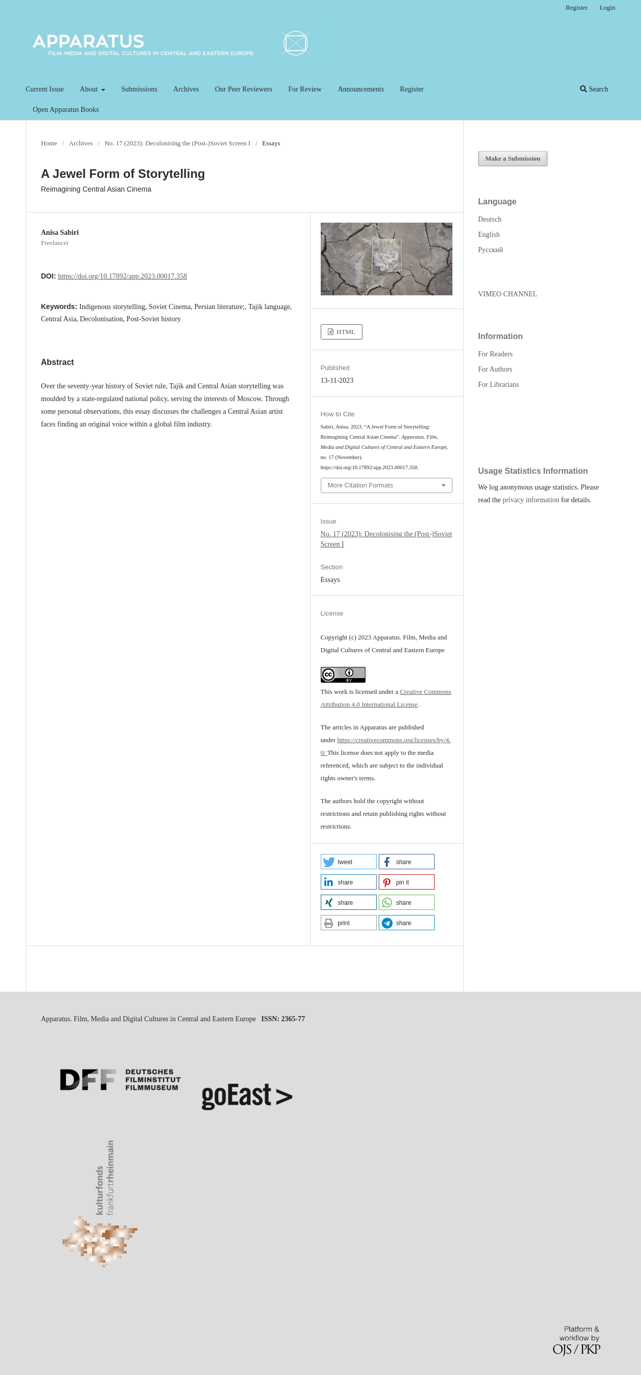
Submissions (139, 89)
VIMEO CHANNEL (507, 294)
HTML (345, 331)
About (90, 89)
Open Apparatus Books (66, 109)
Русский (490, 250)
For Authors (495, 369)
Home (49, 143)
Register (412, 89)
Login (607, 7)
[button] (349, 861)
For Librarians (498, 384)
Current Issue (45, 89)
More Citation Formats (360, 485)
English (489, 234)
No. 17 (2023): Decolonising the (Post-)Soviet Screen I (178, 143)
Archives (186, 89)
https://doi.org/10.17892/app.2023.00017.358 (122, 276)
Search (594, 89)
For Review (305, 89)
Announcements (361, 89)
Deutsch (490, 219)
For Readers (495, 354)
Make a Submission (513, 158)
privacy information (531, 500)
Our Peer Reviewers (243, 89)
